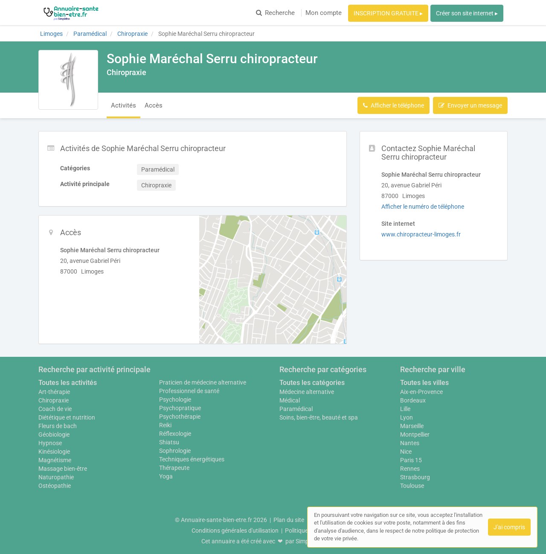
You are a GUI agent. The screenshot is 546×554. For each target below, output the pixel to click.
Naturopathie (56, 477)
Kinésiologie (54, 451)
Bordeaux (413, 400)
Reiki (165, 425)
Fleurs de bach (57, 426)
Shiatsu (169, 442)
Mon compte (323, 13)
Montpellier (415, 434)
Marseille (412, 426)
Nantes (409, 443)
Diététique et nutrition (66, 417)
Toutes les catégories (312, 383)
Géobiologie (54, 434)
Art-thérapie (54, 391)
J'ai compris (509, 527)
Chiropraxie (53, 400)
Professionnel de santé (189, 391)
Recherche (275, 13)
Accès (154, 105)
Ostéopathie (54, 485)
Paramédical (296, 408)
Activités (123, 105)
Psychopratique (180, 408)
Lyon (406, 417)
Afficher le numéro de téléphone (422, 206)
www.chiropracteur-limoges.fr (421, 234)
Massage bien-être (62, 468)
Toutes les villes (424, 383)
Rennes (410, 468)
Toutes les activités (67, 383)
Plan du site (288, 519)
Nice (406, 451)
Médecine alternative (306, 391)
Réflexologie (175, 433)
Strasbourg (415, 477)
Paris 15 (411, 460)
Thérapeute (174, 467)
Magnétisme (54, 460)
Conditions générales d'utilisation (235, 530)
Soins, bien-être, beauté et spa (318, 417)
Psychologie (175, 399)
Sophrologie (175, 450)
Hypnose (50, 443)
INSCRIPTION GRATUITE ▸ (388, 13)
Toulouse (412, 485)
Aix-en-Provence (421, 391)
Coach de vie (55, 408)
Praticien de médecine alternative (202, 382)
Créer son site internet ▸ (467, 13)
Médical (289, 400)
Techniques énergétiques (191, 459)
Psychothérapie (179, 416)
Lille (405, 408)
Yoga (166, 476)
